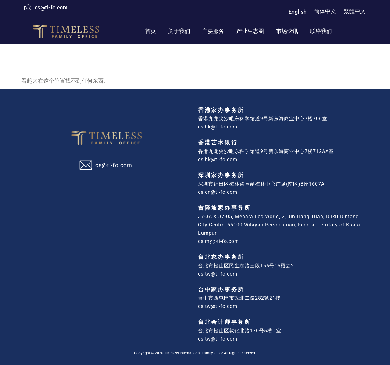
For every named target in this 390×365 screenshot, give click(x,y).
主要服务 (213, 31)
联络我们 (321, 31)
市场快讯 (287, 31)
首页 (150, 31)
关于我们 (179, 31)
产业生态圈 (250, 31)
